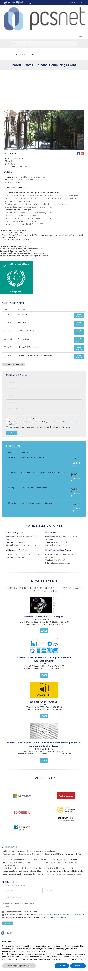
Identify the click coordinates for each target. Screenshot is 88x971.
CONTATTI (23, 55)
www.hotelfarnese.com (63, 545)
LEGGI (44, 631)
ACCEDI (72, 3)
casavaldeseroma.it (62, 563)
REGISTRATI (80, 3)
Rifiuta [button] (62, 966)
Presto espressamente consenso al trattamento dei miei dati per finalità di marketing (39, 427)
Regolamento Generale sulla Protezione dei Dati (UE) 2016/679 (63, 915)
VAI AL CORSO (79, 315)
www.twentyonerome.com (25, 545)
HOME (15, 55)
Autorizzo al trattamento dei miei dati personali (26, 419)
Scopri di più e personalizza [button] (19, 966)
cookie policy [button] (41, 951)
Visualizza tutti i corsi (13, 364)
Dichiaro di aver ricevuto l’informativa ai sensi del (44, 423)
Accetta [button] (78, 966)
